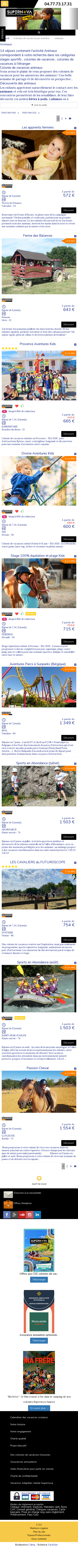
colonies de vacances (39, 59)
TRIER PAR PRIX (8, 113)
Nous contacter (39, 1538)
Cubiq (31, 1544)
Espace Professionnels (39, 1535)
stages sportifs (11, 59)
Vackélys (53, 1544)
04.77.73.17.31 (58, 4)
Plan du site (39, 1531)
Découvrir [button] (69, 210)
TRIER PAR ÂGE (29, 113)
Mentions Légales (39, 1528)
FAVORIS (2, 34)
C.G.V (39, 1524)
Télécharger (39, 1279)
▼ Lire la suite (39, 105)
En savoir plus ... (39, 1408)
